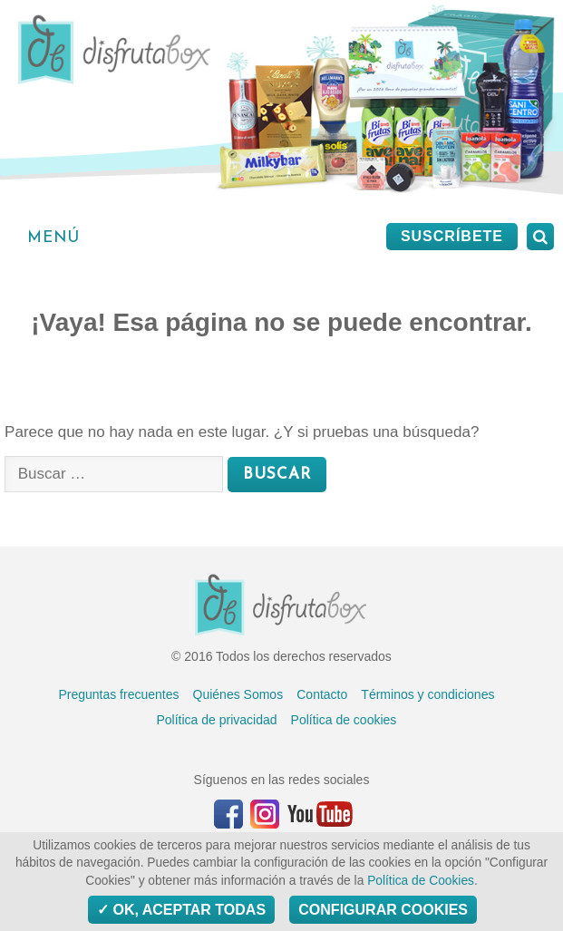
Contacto (321, 694)
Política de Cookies (420, 880)
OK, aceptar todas (181, 909)
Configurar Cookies (383, 909)
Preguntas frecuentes (118, 694)
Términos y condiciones (427, 694)
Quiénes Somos (238, 694)
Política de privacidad (216, 720)
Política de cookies (344, 720)
